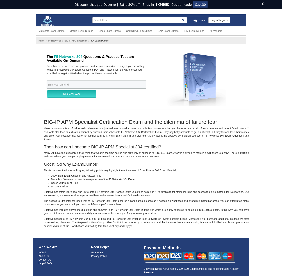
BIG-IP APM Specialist (76, 41)
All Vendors (216, 30)
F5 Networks (54, 41)
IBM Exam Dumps (194, 30)
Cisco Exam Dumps (110, 30)
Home (41, 41)
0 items (200, 21)
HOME (42, 252)
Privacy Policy (99, 256)
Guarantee (97, 252)
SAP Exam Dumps (168, 30)
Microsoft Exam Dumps (51, 30)
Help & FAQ (45, 263)
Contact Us (44, 259)
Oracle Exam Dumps (81, 30)
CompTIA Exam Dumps (139, 30)
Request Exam (71, 94)
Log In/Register (219, 20)
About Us (43, 256)
